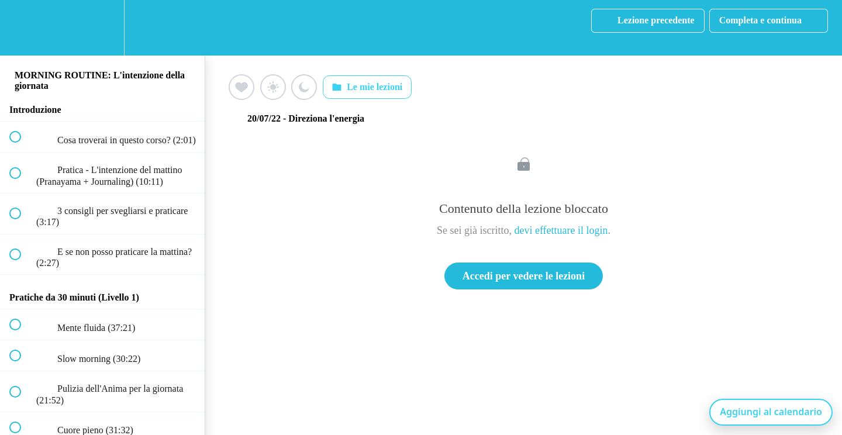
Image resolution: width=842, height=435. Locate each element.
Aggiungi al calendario (771, 411)
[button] (21, 28)
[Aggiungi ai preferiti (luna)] (304, 87)
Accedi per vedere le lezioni (524, 276)
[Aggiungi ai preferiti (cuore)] (241, 87)
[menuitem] (102, 28)
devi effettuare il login (561, 230)
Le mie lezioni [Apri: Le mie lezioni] (367, 87)
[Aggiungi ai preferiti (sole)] (273, 87)
